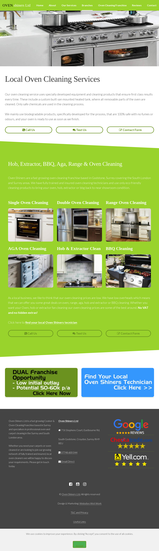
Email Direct (66, 461)
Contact (152, 5)
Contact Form (130, 130)
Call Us (28, 130)
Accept (79, 546)
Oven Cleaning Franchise (112, 5)
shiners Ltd (16, 5)
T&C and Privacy (79, 512)
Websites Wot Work (91, 503)
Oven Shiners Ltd (68, 420)
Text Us (79, 130)
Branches (87, 5)
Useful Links (79, 521)
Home (39, 5)
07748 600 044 (67, 452)
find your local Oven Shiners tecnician (51, 322)
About (52, 5)
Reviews (137, 5)
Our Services (68, 5)
